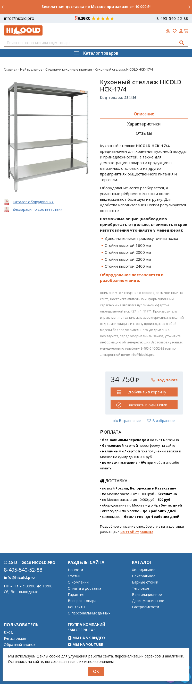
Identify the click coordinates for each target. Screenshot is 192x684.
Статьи (74, 576)
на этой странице (136, 532)
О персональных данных (89, 613)
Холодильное (143, 570)
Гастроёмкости (145, 607)
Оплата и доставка (84, 588)
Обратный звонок (19, 644)
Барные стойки (145, 582)
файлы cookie (48, 656)
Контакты (76, 607)
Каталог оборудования (33, 201)
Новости (75, 570)
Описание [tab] (144, 114)
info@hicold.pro (19, 18)
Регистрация (15, 638)
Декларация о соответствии (38, 209)
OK (96, 671)
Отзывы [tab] (144, 133)
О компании (78, 582)
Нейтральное (143, 576)
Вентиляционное (147, 594)
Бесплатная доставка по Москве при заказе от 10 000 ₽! (96, 6)
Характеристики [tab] (144, 124)
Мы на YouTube (85, 644)
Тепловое (140, 588)
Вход (8, 632)
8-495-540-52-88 (172, 18)
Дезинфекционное (148, 601)
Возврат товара (82, 601)
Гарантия (76, 594)
